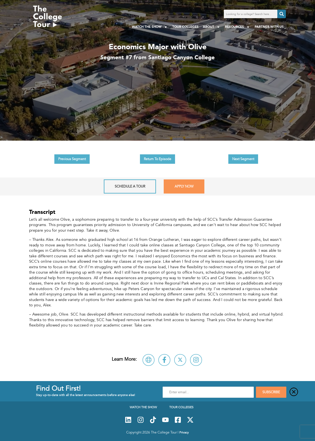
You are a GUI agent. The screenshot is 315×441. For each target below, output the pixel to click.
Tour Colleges (185, 26)
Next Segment (243, 159)
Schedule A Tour (130, 186)
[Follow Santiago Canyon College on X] (180, 360)
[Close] (293, 392)
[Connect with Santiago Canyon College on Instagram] (196, 360)
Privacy (184, 432)
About (212, 27)
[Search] (281, 14)
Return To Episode (157, 159)
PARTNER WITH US (269, 26)
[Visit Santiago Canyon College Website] (149, 360)
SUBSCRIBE (271, 392)
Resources (237, 27)
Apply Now (184, 186)
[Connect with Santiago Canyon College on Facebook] (164, 360)
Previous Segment (72, 159)
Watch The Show (150, 27)
